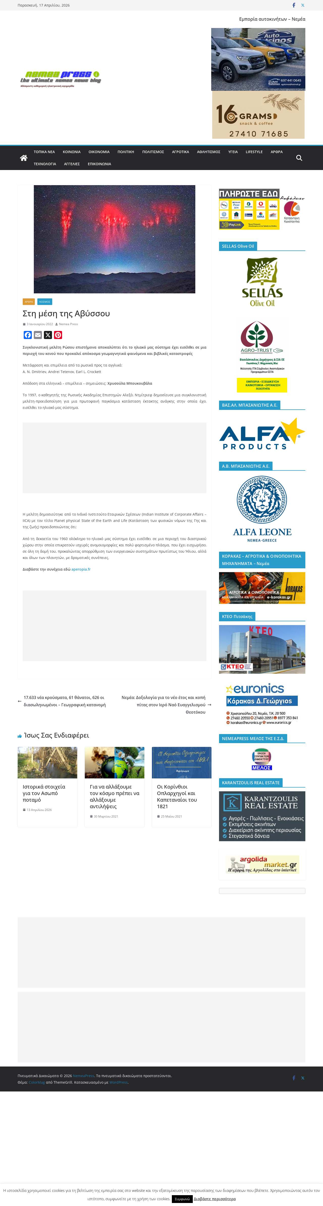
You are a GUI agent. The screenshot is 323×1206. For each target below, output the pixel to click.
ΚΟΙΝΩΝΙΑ (71, 151)
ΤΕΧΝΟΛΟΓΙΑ (45, 163)
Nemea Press (68, 324)
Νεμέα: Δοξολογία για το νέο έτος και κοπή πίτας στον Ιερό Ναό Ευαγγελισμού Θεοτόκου (166, 705)
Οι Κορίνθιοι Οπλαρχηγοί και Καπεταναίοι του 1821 (177, 796)
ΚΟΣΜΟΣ (44, 301)
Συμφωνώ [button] (182, 1199)
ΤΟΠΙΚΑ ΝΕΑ (44, 151)
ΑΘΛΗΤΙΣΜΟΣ (208, 151)
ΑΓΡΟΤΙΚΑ (180, 151)
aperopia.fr (81, 569)
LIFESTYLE (254, 151)
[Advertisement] (114, 458)
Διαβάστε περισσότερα (215, 1198)
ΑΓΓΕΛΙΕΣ (72, 163)
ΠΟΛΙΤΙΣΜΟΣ (153, 151)
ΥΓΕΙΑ (233, 151)
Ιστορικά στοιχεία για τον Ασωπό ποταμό (44, 793)
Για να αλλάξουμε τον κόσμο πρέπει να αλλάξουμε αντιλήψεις (114, 796)
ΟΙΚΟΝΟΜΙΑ (99, 151)
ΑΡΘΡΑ (277, 151)
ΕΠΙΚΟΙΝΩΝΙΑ (99, 163)
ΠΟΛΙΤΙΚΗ (126, 151)
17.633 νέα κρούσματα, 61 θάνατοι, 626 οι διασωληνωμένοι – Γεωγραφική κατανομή (62, 701)
